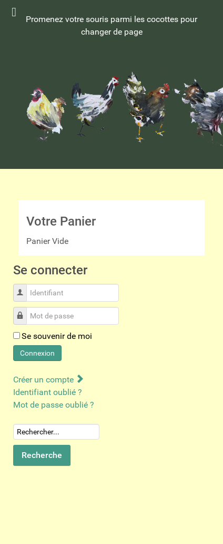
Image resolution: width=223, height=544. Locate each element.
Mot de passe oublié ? (53, 405)
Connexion (37, 353)
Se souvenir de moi (57, 336)
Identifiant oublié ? (47, 392)
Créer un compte (48, 380)
